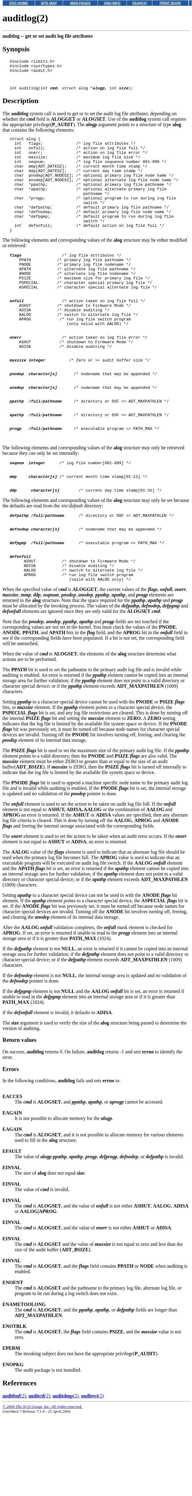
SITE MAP (49, 3)
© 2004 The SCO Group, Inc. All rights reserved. (42, 1488)
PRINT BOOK (170, 3)
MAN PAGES (80, 3)
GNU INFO (112, 3)
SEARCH (139, 3)
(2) (14, 1477)
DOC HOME (18, 3)
